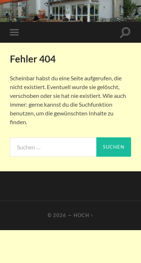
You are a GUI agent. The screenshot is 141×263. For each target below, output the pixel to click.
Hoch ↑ (83, 215)
